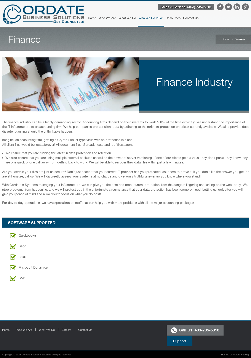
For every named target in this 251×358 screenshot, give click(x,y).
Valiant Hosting (241, 354)
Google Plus (245, 6)
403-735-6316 (207, 329)
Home (92, 18)
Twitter (228, 6)
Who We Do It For (151, 18)
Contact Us (190, 18)
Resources (173, 18)
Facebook (220, 6)
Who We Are (107, 18)
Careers (66, 329)
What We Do (127, 18)
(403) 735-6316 (199, 7)
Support (179, 341)
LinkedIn (236, 6)
